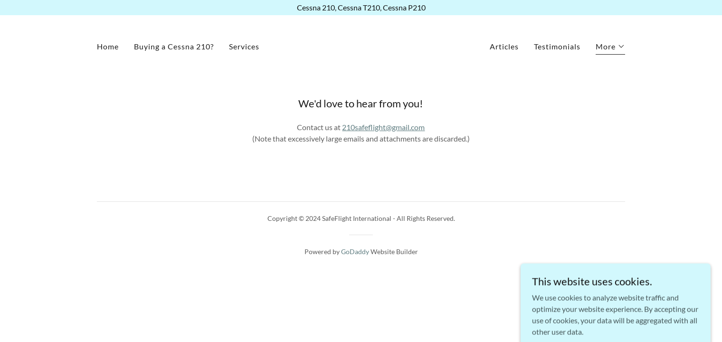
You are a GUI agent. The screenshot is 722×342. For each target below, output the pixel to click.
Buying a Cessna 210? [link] (174, 46)
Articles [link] (504, 46)
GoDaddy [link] (355, 251)
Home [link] (108, 46)
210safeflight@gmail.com (383, 127)
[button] (610, 48)
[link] (361, 45)
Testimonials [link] (557, 46)
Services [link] (244, 46)
